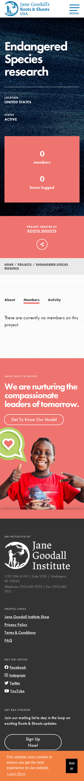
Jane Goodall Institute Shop (26, 616)
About (9, 299)
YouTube (14, 690)
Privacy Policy (15, 624)
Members (31, 299)
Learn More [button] (16, 774)
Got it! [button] (72, 765)
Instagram (15, 675)
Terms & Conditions (20, 632)
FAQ (8, 640)
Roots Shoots (42, 231)
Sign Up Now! (33, 742)
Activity (54, 299)
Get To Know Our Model (34, 419)
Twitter (12, 683)
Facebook (15, 667)
